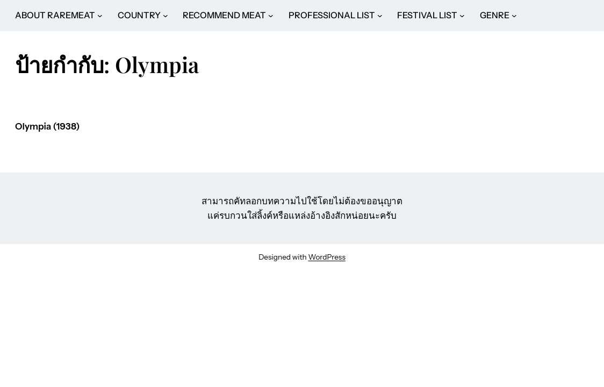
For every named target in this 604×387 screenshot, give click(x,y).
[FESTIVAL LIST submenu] (462, 15)
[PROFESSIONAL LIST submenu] (380, 15)
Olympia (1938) (47, 126)
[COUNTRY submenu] (165, 15)
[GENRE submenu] (514, 15)
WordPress (326, 257)
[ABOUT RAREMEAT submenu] (100, 15)
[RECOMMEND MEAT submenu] (271, 15)
